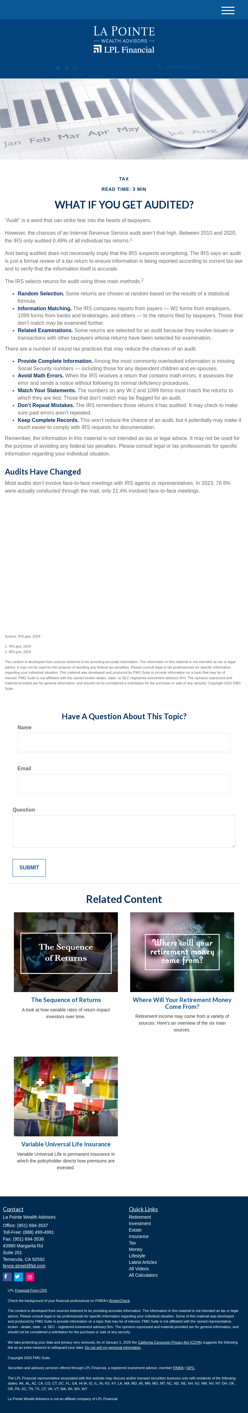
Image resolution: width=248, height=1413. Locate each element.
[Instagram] (75, 68)
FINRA (178, 1368)
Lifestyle (137, 1255)
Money (135, 1249)
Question (24, 810)
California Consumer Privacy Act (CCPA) (170, 1342)
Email (24, 768)
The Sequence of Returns (66, 999)
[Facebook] (67, 68)
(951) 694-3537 (179, 67)
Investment (140, 1223)
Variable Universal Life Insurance (66, 1144)
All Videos (139, 1268)
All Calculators (143, 1275)
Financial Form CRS (31, 1290)
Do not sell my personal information (112, 1347)
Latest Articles (143, 1262)
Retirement (140, 1217)
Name (24, 727)
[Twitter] (58, 68)
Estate (135, 1230)
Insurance (139, 1236)
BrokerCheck (119, 1301)
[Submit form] (29, 868)
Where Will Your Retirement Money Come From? (182, 1003)
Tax (132, 1242)
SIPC (190, 1368)
